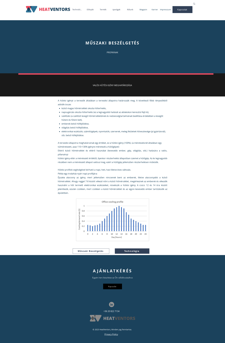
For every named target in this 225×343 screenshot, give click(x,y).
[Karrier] (155, 9)
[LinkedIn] (111, 304)
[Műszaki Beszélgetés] (91, 251)
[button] (182, 9)
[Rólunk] (130, 9)
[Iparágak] (116, 9)
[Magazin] (143, 9)
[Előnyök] (90, 9)
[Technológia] (77, 9)
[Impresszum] (166, 9)
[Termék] (103, 9)
